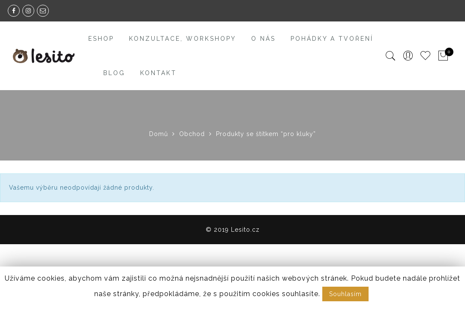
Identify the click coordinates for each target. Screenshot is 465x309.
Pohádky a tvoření (332, 38)
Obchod (192, 133)
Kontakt (158, 73)
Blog (114, 73)
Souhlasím (345, 294)
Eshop (101, 38)
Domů (158, 133)
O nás (263, 38)
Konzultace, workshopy (182, 38)
